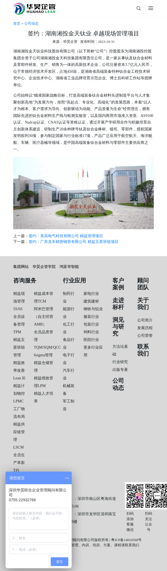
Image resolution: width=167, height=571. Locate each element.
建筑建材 (91, 301)
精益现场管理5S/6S (19, 301)
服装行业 (91, 317)
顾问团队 (143, 284)
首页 (16, 23)
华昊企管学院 (44, 267)
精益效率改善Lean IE (19, 370)
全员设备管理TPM (19, 324)
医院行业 (91, 340)
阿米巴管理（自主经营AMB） (43, 316)
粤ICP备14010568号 (126, 540)
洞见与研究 (118, 327)
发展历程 (145, 328)
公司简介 (145, 320)
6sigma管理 (43, 355)
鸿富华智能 (69, 267)
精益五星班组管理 (19, 347)
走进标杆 (118, 303)
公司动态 (31, 23)
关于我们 (143, 303)
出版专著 (120, 370)
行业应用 (74, 280)
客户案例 (118, 284)
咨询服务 (24, 280)
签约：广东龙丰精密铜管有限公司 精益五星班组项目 (73, 242)
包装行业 (91, 324)
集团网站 (21, 267)
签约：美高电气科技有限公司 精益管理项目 (66, 236)
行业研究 (120, 362)
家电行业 (91, 294)
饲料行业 (91, 332)
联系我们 (143, 350)
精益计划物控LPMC (19, 393)
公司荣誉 (145, 336)
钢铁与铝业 (93, 309)
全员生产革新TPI (19, 462)
